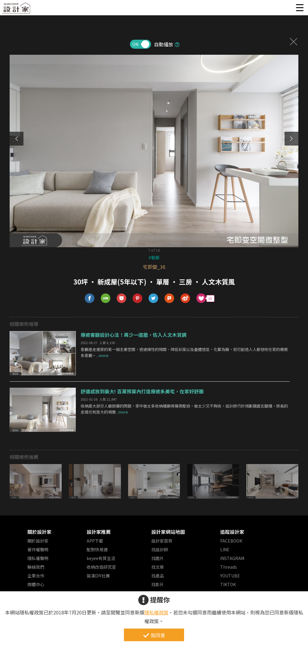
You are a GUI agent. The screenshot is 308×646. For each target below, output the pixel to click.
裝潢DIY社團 (98, 576)
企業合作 (35, 576)
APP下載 (95, 541)
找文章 (157, 567)
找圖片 (157, 558)
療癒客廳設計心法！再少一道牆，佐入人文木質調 (133, 334)
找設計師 (159, 549)
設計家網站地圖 (168, 531)
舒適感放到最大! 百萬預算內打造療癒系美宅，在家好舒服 (142, 391)
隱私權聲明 (37, 558)
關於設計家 (39, 531)
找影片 (157, 584)
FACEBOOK (231, 541)
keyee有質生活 (101, 558)
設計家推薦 (99, 531)
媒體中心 (35, 584)
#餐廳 (154, 257)
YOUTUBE (230, 576)
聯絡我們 (35, 567)
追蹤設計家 (232, 531)
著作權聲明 (37, 549)
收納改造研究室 (101, 567)
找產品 (157, 576)
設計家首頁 (161, 541)
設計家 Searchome (17, 10)
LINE (224, 549)
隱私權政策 (156, 612)
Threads (228, 567)
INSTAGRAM (232, 558)
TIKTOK (228, 584)
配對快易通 (97, 549)
